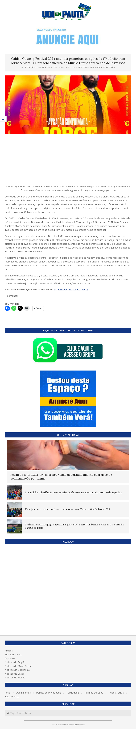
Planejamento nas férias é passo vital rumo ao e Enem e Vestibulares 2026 (67, 509)
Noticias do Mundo (15, 677)
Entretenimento (85, 67)
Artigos (9, 650)
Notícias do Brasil (14, 673)
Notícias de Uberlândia (17, 669)
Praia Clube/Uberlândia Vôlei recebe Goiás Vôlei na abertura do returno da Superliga (73, 492)
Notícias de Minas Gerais (18, 666)
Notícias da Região (105, 67)
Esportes (10, 658)
